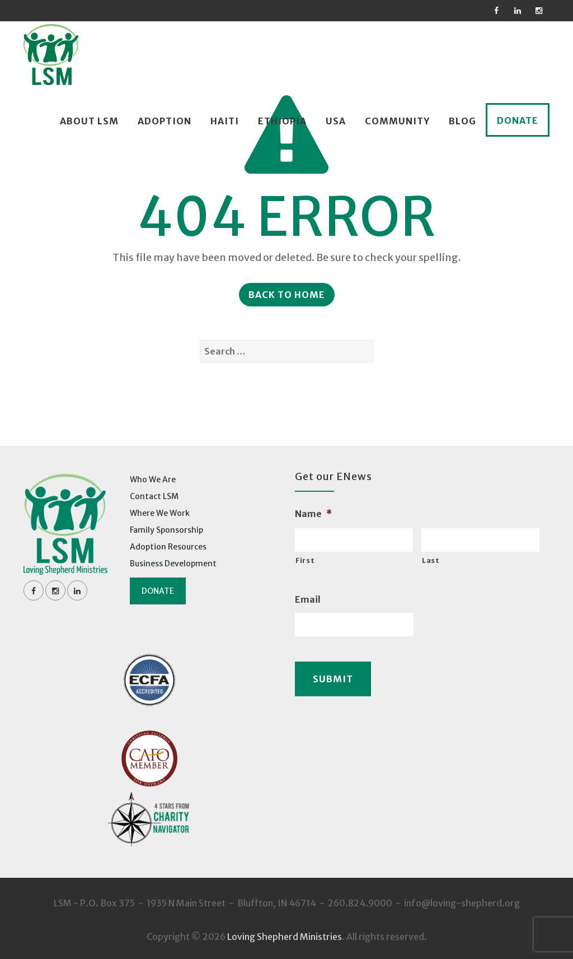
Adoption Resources (168, 547)
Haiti (224, 121)
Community (397, 121)
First (304, 560)
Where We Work (160, 513)
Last (431, 560)
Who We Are (153, 479)
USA (336, 121)
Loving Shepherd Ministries (284, 936)
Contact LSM (154, 496)
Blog (462, 121)
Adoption (164, 121)
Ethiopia (282, 121)
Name (313, 513)
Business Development (173, 563)
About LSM (89, 121)
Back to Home (286, 294)
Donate (517, 120)
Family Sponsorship (166, 530)
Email (308, 599)
